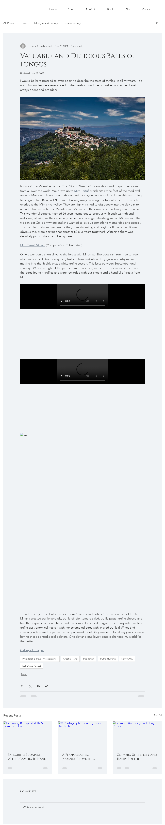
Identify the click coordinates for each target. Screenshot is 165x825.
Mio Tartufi (88, 658)
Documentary (72, 23)
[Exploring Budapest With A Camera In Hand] (28, 735)
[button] (157, 23)
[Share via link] (46, 685)
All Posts (8, 23)
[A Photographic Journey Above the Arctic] (82, 735)
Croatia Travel (70, 658)
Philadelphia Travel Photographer (39, 658)
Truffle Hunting (108, 658)
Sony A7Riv (127, 658)
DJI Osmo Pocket (31, 665)
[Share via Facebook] (21, 685)
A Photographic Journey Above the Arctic (77, 757)
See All (158, 715)
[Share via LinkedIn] (38, 685)
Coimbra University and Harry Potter (137, 757)
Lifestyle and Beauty (46, 23)
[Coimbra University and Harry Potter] (137, 735)
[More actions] (143, 46)
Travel (23, 23)
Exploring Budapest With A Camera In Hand (27, 757)
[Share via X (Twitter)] (30, 685)
